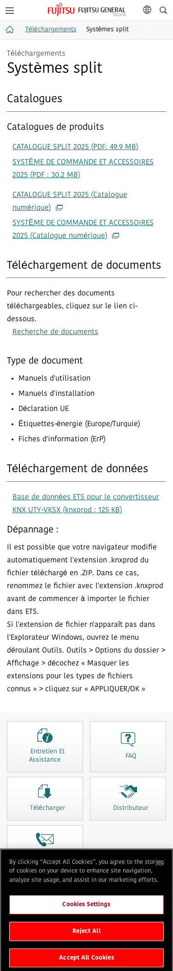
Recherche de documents (55, 332)
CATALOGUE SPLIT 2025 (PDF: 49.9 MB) (75, 147)
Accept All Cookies (86, 961)
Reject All (86, 934)
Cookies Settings (86, 907)
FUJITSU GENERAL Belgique (86, 9)
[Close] (158, 866)
